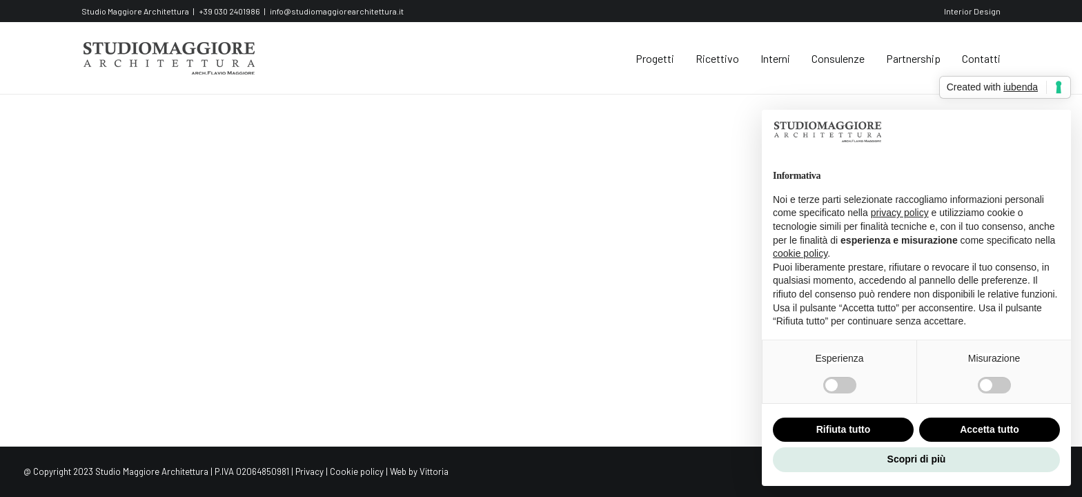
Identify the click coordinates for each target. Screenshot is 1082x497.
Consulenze (838, 58)
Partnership (913, 58)
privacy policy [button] (900, 212)
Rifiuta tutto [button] (843, 429)
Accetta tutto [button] (989, 429)
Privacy (309, 471)
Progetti (655, 58)
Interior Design (972, 11)
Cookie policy (357, 471)
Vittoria (434, 471)
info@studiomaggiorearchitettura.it (337, 11)
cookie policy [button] (800, 253)
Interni (775, 58)
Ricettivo (717, 58)
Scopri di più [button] (916, 459)
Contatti (981, 58)
